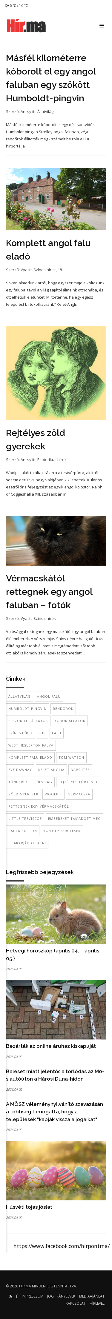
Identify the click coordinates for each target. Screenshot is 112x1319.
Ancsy (26, 111)
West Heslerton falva (30, 745)
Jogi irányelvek (61, 1296)
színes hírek (20, 733)
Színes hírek (44, 269)
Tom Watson (71, 757)
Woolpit (53, 794)
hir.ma (25, 1286)
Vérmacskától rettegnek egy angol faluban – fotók (49, 591)
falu (56, 733)
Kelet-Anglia (51, 769)
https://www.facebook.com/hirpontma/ (61, 1246)
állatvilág (19, 696)
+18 (42, 733)
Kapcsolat (76, 1303)
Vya (24, 269)
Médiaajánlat (92, 1296)
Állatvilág (45, 111)
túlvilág (43, 782)
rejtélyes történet (78, 782)
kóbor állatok (69, 721)
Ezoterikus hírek (52, 459)
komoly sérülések (62, 830)
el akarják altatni (27, 843)
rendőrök (63, 708)
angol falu (49, 696)
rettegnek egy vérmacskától (38, 806)
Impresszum (32, 1296)
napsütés (80, 769)
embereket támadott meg (74, 818)
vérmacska (79, 794)
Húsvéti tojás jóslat (29, 1207)
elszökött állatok (28, 721)
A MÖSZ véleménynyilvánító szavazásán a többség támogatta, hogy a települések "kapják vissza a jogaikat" (54, 1111)
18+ (61, 269)
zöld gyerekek (23, 794)
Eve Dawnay (20, 769)
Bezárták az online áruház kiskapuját (51, 1046)
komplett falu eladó (30, 757)
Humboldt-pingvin (27, 708)
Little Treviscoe (25, 818)
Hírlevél (97, 1303)
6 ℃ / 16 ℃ (16, 5)
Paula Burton (22, 830)
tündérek (18, 782)
